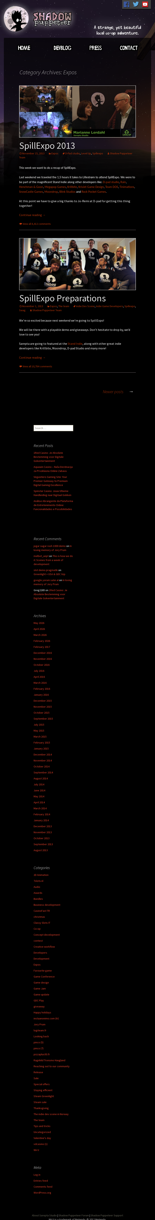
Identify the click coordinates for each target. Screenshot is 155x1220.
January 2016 (41, 694)
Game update (41, 994)
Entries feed (41, 1180)
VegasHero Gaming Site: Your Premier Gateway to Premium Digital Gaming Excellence (51, 481)
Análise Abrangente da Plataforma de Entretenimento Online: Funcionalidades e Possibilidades (53, 505)
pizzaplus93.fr (42, 1054)
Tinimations (126, 187)
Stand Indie (75, 344)
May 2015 (39, 730)
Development (41, 958)
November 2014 (43, 760)
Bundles (38, 899)
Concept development (47, 934)
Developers (40, 952)
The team (63, 306)
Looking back (41, 1036)
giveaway (39, 1006)
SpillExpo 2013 (47, 145)
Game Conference (44, 976)
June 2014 (39, 790)
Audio (37, 887)
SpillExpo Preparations (62, 298)
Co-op (37, 928)
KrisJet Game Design (91, 187)
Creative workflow (44, 946)
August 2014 (41, 778)
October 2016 (41, 665)
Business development (47, 905)
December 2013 (43, 826)
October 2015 (41, 712)
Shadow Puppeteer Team (47, 310)
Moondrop (51, 191)
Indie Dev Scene (85, 306)
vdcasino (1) (41, 1144)
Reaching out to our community (52, 1066)
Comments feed (43, 1186)
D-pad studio (111, 182)
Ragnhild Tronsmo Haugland (49, 1060)
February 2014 (42, 814)
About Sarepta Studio (44, 1215)
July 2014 (39, 784)
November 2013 (43, 832)
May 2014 (39, 796)
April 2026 (39, 629)
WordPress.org (42, 1192)
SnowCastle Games (31, 191)
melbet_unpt (41, 556)
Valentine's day (42, 1138)
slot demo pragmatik (46, 570)
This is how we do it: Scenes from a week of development (53, 560)
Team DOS (111, 187)
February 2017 (42, 647)
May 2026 (39, 623)
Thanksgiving (41, 1108)
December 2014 (43, 754)
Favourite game (43, 970)
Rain (123, 182)
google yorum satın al (46, 580)
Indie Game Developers (109, 306)
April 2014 (39, 802)
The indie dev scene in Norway (51, 1114)
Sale (36, 1078)
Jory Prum (39, 1024)
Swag (22, 310)
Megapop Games (55, 187)
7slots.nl (38, 881)
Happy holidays (42, 1012)
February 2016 (42, 688)
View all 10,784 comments (37, 366)
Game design (41, 982)
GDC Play (39, 1000)
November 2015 (43, 706)
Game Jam (40, 988)
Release (38, 1072)
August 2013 (41, 850)
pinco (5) (38, 1042)
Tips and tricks (42, 1126)
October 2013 (41, 838)
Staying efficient (43, 1090)
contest (38, 940)
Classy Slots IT (42, 922)
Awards (38, 893)
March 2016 (40, 682)
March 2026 (40, 635)
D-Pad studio (72, 153)
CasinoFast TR (42, 910)
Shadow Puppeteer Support (107, 1215)
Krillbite (72, 187)
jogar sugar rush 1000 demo (50, 546)
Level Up (86, 153)
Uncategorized (42, 1132)
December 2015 (43, 700)
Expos (54, 153)
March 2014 (40, 808)
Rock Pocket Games (94, 191)
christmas (39, 916)
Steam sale (40, 1102)
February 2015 (42, 742)
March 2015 (40, 736)
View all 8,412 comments (37, 224)
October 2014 (41, 766)
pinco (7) (38, 1048)
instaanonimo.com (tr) (46, 1018)
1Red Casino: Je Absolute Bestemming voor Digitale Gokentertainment (49, 457)
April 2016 (39, 676)
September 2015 (43, 718)
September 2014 (43, 772)
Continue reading (32, 215)
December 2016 (43, 653)
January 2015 (41, 748)
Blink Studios (67, 191)
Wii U (36, 1150)
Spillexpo (97, 153)
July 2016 (39, 671)
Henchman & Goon (31, 187)
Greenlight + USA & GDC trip (49, 574)
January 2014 (41, 820)
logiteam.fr (40, 1030)
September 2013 (43, 844)
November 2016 (43, 659)
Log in (37, 1174)
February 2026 (42, 641)
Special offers (42, 1084)
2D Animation (41, 875)
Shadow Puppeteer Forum (74, 1215)
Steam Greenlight (44, 1096)
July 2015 (39, 724)
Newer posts (119, 391)
